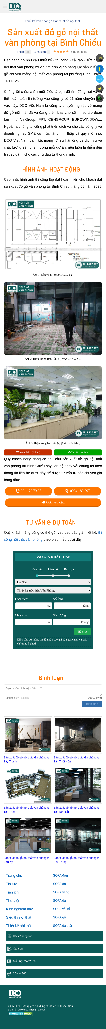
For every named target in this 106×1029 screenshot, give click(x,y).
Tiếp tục (82, 631)
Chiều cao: (33, 619)
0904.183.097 (77, 491)
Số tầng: (72, 603)
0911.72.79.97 (28, 491)
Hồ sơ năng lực (22, 936)
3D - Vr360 (19, 973)
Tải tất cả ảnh (78, 452)
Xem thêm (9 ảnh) (28, 452)
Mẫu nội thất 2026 (24, 961)
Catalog (18, 948)
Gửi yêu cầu (53, 502)
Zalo (99, 78)
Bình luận (40, 51)
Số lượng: (71, 619)
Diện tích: (33, 603)
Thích (20, 51)
